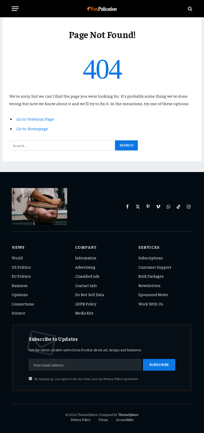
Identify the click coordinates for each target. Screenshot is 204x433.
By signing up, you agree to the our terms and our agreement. (83, 379)
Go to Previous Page (35, 119)
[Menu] (15, 9)
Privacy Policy (112, 379)
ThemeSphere (128, 414)
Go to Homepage (32, 128)
